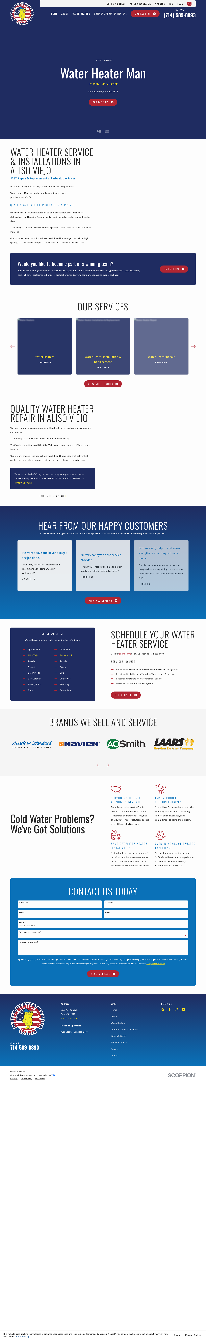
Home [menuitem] (54, 13)
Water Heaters (118, 1022)
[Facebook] (169, 1009)
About (114, 1016)
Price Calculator (140, 3)
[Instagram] (176, 1009)
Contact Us (145, 13)
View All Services (103, 384)
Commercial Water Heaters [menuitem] (110, 13)
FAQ (171, 3)
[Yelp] (162, 1009)
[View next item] (193, 346)
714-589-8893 (24, 1047)
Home (114, 1009)
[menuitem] (14, 1079)
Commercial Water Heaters (124, 1029)
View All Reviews (103, 600)
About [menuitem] (65, 13)
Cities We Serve (116, 3)
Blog (180, 3)
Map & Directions (69, 1018)
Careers (160, 3)
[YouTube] (183, 1009)
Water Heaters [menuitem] (81, 13)
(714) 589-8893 (180, 15)
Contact (115, 1055)
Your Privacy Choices (44, 1075)
